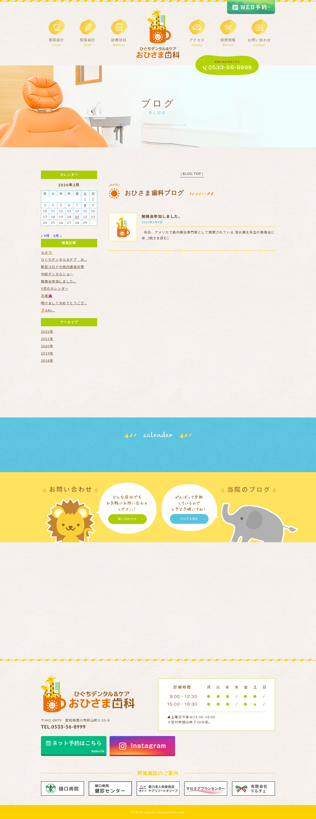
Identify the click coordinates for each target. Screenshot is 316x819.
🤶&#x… (48, 310)
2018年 (47, 361)
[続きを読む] (158, 238)
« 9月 (45, 236)
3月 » (57, 236)
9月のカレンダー (54, 289)
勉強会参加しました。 (162, 216)
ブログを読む (189, 519)
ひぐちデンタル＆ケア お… (64, 260)
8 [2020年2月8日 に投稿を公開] (85, 205)
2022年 (47, 332)
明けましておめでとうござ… (64, 303)
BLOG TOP (192, 174)
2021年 (47, 339)
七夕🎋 (46, 253)
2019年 (47, 353)
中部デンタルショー (57, 274)
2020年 (47, 346)
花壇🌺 (46, 296)
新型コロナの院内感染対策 (62, 267)
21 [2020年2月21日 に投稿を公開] (77, 217)
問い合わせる (127, 519)
